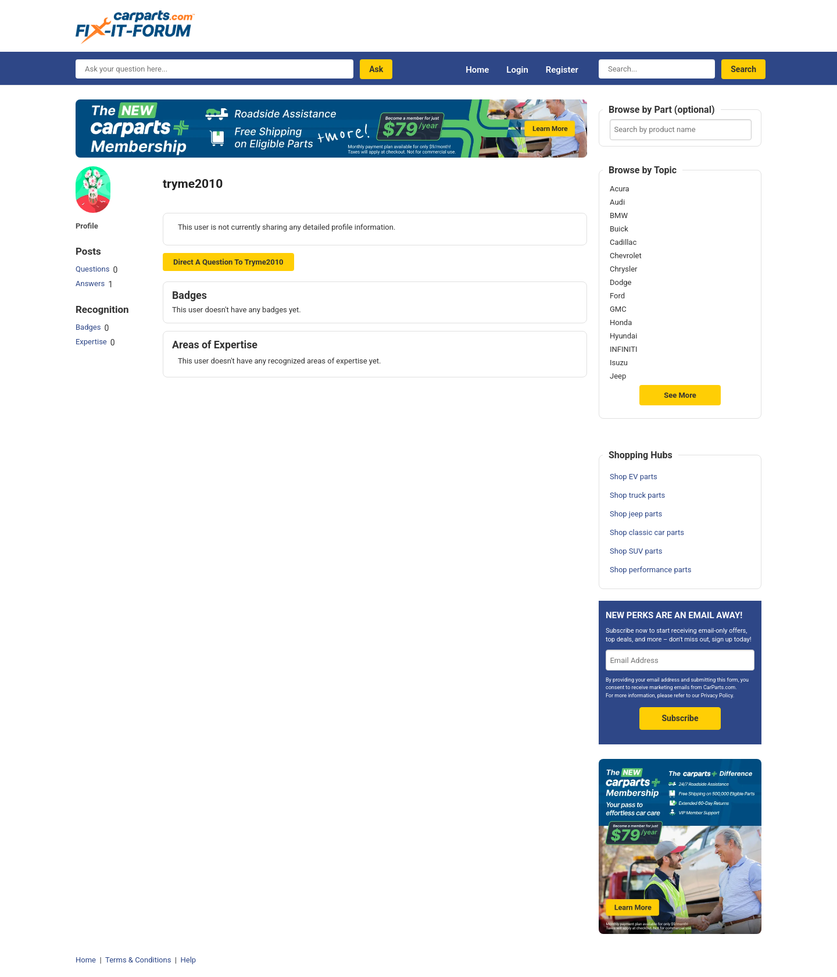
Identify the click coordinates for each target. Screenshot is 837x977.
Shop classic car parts (647, 532)
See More (680, 395)
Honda (621, 323)
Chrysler (623, 269)
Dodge (620, 283)
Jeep (618, 376)
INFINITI (623, 349)
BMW (619, 216)
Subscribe (679, 718)
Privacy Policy (717, 695)
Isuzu (619, 363)
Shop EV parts (633, 476)
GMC (618, 309)
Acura (619, 189)
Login (517, 70)
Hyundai (623, 336)
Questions (92, 269)
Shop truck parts (637, 495)
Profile (87, 226)
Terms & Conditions (138, 959)
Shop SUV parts (636, 551)
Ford (617, 296)
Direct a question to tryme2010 (228, 262)
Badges (88, 327)
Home (477, 70)
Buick (619, 229)
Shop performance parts (650, 569)
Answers (90, 283)
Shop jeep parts (636, 513)
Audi (617, 202)
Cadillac (623, 242)
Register (562, 70)
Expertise (91, 341)
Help (188, 959)
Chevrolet (626, 256)
